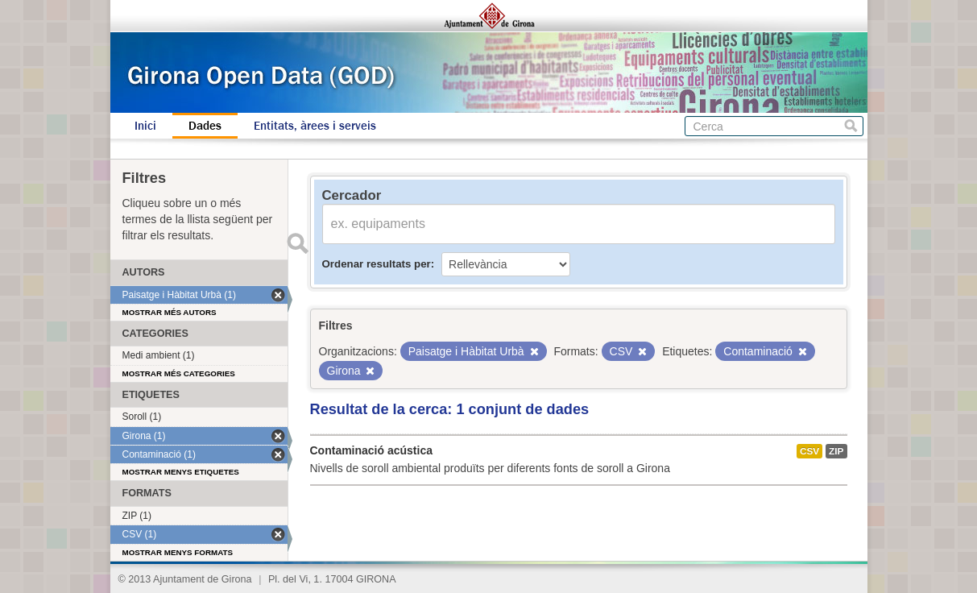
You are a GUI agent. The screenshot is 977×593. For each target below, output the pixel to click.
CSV (809, 451)
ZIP (836, 451)
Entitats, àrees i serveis (315, 126)
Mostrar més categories (178, 373)
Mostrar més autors (169, 312)
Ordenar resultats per (376, 264)
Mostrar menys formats (178, 552)
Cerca (851, 126)
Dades (204, 126)
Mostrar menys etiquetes (180, 471)
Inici (145, 126)
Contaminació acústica (371, 450)
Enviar (298, 243)
